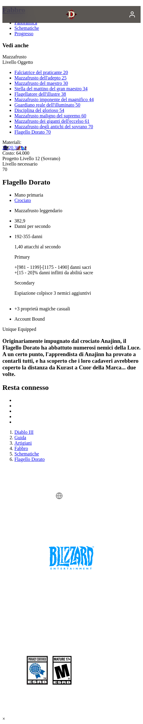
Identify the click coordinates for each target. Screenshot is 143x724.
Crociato (22, 200)
